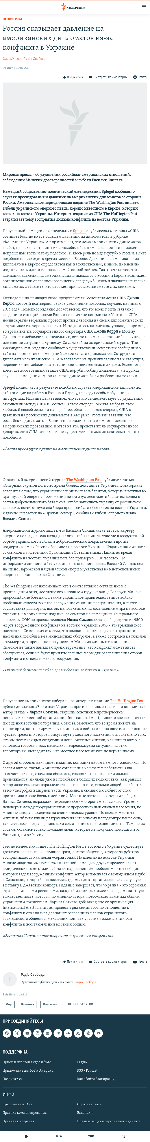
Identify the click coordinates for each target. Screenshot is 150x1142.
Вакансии (85, 1113)
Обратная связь (89, 1104)
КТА (59, 1136)
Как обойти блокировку (95, 1079)
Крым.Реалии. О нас (18, 1104)
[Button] (73, 77)
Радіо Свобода (35, 59)
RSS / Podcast (87, 1070)
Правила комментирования (25, 1113)
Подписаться (12, 1079)
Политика (12, 19)
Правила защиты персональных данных (108, 1121)
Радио (82, 1062)
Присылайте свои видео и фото (27, 1062)
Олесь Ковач (12, 59)
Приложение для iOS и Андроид (28, 1070)
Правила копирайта (18, 1121)
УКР (91, 1136)
